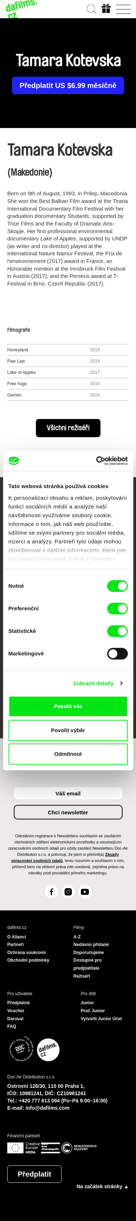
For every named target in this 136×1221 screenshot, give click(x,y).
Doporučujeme (89, 952)
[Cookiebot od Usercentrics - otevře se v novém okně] (97, 461)
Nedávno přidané (91, 944)
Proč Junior (93, 1010)
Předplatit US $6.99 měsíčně (68, 85)
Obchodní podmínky (28, 960)
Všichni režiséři (68, 428)
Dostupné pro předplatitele (88, 964)
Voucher (15, 1010)
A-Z (77, 936)
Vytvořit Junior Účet (101, 1018)
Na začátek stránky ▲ (103, 1186)
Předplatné (18, 1002)
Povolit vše (68, 706)
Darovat (15, 1018)
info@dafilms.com (48, 1108)
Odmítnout (68, 754)
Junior (87, 1002)
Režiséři (82, 976)
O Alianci (16, 936)
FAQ (11, 1026)
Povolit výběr (68, 730)
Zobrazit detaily (93, 683)
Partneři (15, 944)
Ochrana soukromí (26, 952)
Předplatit (34, 1174)
